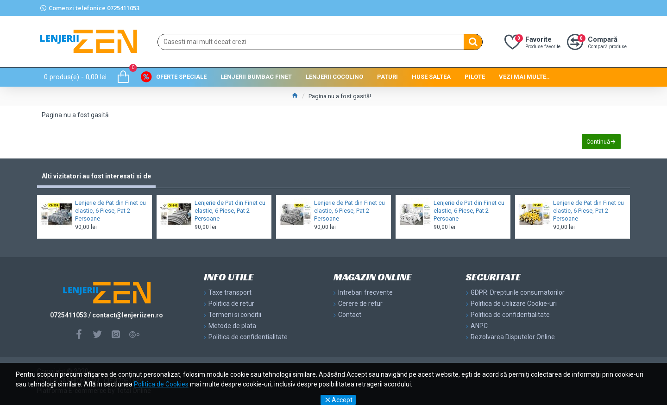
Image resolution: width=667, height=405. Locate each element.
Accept (342, 400)
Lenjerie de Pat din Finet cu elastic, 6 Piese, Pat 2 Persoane (110, 210)
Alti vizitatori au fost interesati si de (96, 176)
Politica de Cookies (161, 384)
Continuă (598, 141)
